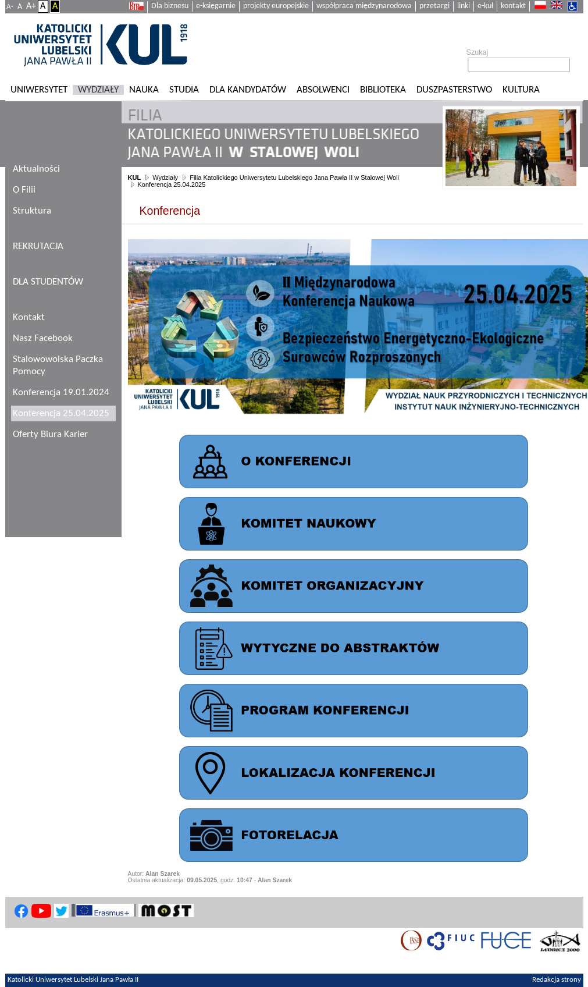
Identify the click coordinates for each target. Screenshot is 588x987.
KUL (134, 177)
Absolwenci (323, 90)
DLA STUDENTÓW (48, 282)
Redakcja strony (556, 980)
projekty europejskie (276, 6)
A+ (31, 6)
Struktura (32, 211)
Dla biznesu (169, 6)
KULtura (521, 90)
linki (463, 6)
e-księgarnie (216, 6)
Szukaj (477, 52)
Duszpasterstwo (454, 90)
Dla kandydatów (247, 90)
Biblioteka (383, 90)
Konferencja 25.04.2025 (172, 184)
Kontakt (29, 317)
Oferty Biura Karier (50, 434)
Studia (184, 90)
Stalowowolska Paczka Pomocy (58, 365)
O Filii (24, 190)
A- (9, 6)
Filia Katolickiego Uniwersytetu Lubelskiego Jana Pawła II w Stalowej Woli (294, 177)
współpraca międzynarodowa (364, 6)
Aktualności (36, 169)
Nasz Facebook (43, 338)
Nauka (144, 90)
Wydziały (98, 90)
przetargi (434, 6)
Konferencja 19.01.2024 (61, 392)
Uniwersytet (38, 90)
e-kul (485, 6)
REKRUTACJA (38, 246)
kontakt (513, 6)
